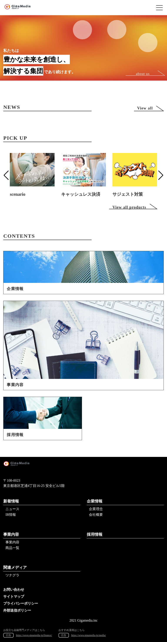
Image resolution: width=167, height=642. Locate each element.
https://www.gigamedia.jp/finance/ (34, 635)
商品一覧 (12, 548)
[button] (6, 175)
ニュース (12, 509)
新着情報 (11, 501)
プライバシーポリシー (20, 603)
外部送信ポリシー (17, 610)
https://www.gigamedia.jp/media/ (88, 635)
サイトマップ (13, 596)
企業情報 (94, 501)
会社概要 (96, 514)
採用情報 (94, 534)
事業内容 (11, 534)
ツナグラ (12, 575)
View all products (129, 207)
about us (143, 74)
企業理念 (96, 509)
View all (145, 108)
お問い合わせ (13, 589)
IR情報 (10, 514)
